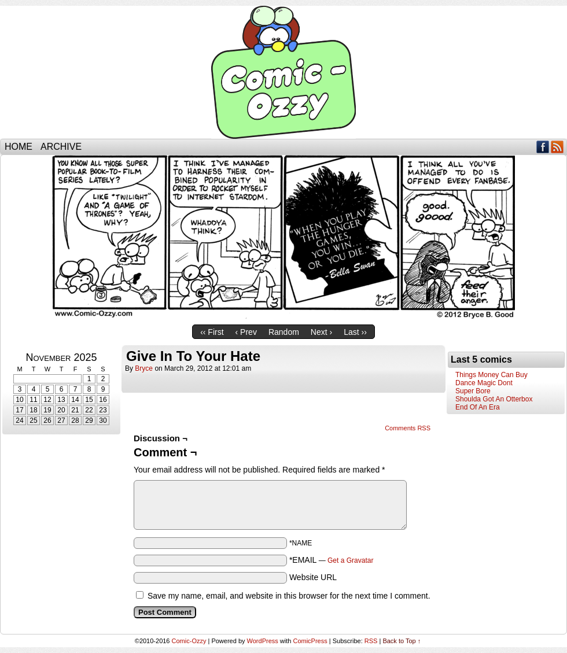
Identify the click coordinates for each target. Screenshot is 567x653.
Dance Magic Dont (484, 383)
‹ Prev (246, 332)
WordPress (262, 640)
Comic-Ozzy (283, 72)
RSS (557, 146)
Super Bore (473, 391)
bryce (144, 368)
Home (18, 147)
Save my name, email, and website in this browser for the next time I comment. (289, 595)
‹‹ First (211, 332)
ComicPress (310, 640)
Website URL (313, 577)
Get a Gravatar (350, 560)
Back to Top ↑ (401, 640)
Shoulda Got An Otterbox (493, 399)
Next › (321, 332)
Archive (61, 147)
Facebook (543, 146)
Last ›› (355, 332)
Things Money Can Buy (491, 375)
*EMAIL (331, 560)
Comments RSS (407, 428)
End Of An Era (477, 407)
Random (283, 332)
